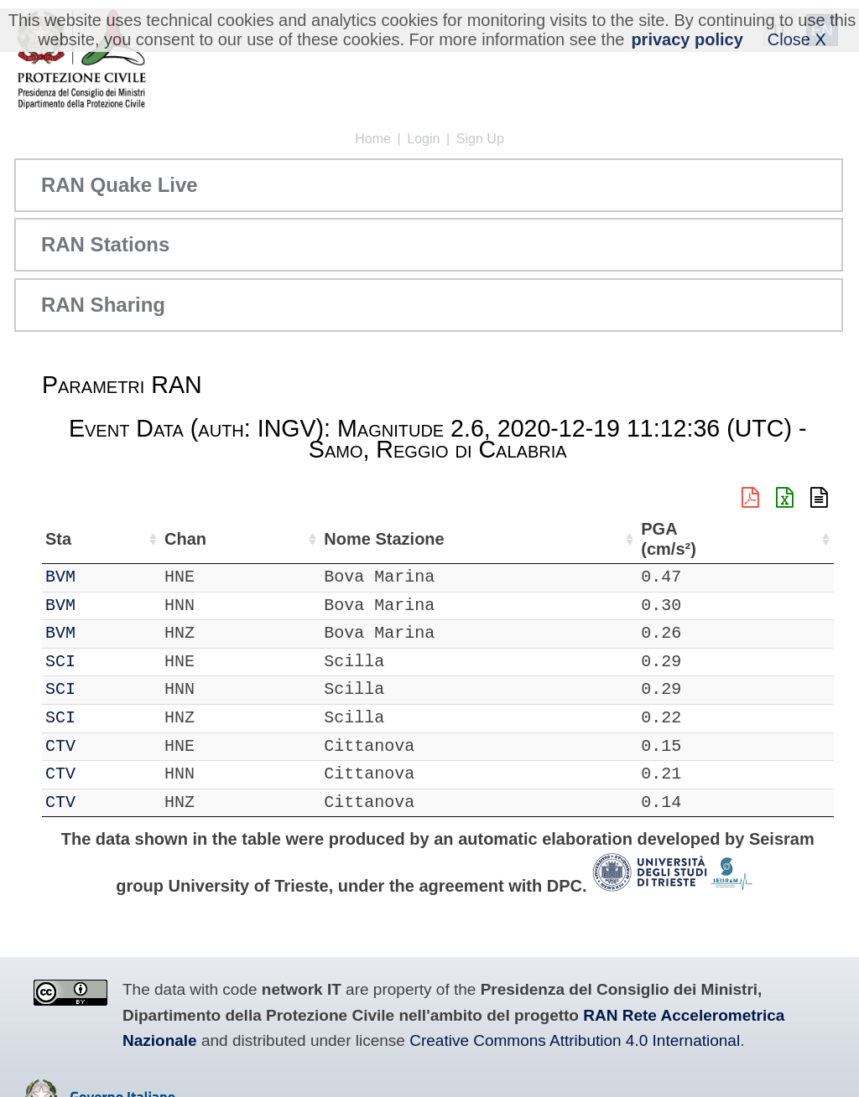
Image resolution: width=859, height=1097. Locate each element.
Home (373, 139)
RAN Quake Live (119, 184)
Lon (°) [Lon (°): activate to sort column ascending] (346, 539)
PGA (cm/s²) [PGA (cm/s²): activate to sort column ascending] (719, 539)
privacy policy (686, 39)
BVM (106, 577)
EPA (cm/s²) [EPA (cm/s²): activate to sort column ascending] (792, 539)
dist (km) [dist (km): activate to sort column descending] (655, 539)
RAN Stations (105, 244)
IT (55, 577)
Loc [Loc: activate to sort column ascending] (210, 539)
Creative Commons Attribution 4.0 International (574, 1040)
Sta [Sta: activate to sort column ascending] (104, 539)
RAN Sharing (103, 304)
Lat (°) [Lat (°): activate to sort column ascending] (266, 539)
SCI (106, 661)
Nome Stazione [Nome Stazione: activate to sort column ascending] (431, 539)
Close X (797, 39)
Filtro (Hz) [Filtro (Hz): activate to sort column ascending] (551, 539)
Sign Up (480, 139)
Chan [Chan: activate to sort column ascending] (156, 539)
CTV (106, 746)
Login (423, 139)
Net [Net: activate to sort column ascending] (58, 539)
